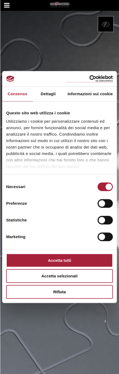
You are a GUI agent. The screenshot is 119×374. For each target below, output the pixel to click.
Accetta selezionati (59, 276)
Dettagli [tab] (48, 93)
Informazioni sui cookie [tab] (90, 93)
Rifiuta (59, 292)
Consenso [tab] (17, 93)
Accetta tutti (59, 260)
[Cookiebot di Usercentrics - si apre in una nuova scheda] (89, 78)
